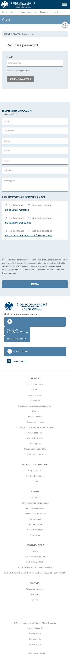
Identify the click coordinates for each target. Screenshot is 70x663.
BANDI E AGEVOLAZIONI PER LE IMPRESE (35, 567)
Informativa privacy (35, 454)
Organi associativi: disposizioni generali (35, 406)
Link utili (35, 600)
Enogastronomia (35, 470)
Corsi (14, 12)
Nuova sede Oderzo (35, 384)
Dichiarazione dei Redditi (35, 513)
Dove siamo (35, 594)
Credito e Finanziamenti (35, 508)
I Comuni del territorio (35, 422)
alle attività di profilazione (18, 222)
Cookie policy (35, 644)
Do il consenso (16, 205)
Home (4, 12)
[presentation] (24, 249)
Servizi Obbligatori (35, 530)
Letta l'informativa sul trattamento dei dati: (23, 196)
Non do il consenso (42, 205)
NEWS (35, 551)
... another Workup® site (35, 653)
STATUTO (35, 390)
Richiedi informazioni (35, 589)
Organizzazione (35, 395)
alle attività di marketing (17, 209)
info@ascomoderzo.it (16, 339)
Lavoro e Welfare (35, 524)
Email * (35, 64)
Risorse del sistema (35, 438)
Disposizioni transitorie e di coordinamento (35, 427)
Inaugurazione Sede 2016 (35, 449)
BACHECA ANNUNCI (35, 562)
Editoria (35, 481)
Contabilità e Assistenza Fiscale (35, 503)
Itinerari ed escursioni (35, 476)
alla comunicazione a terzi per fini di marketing (28, 235)
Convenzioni (35, 535)
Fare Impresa (35, 497)
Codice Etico (35, 400)
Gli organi (35, 411)
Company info (35, 443)
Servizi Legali (35, 519)
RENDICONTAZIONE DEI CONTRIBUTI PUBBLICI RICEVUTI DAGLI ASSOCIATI (35, 573)
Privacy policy (35, 633)
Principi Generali (35, 417)
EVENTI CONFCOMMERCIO (35, 557)
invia (35, 284)
